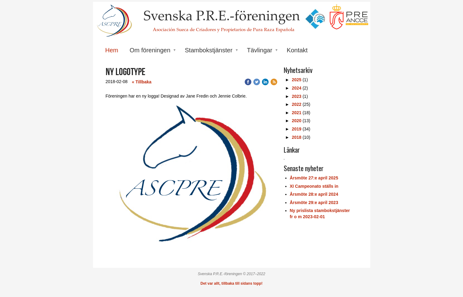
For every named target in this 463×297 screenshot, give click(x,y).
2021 (296, 112)
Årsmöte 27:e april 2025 (314, 177)
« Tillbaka (142, 81)
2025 (296, 79)
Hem (111, 50)
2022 (296, 104)
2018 (296, 137)
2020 (296, 120)
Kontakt (297, 50)
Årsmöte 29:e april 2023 (314, 202)
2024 (296, 88)
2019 (296, 128)
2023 (296, 96)
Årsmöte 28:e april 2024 (314, 194)
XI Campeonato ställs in (314, 186)
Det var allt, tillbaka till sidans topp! (231, 283)
